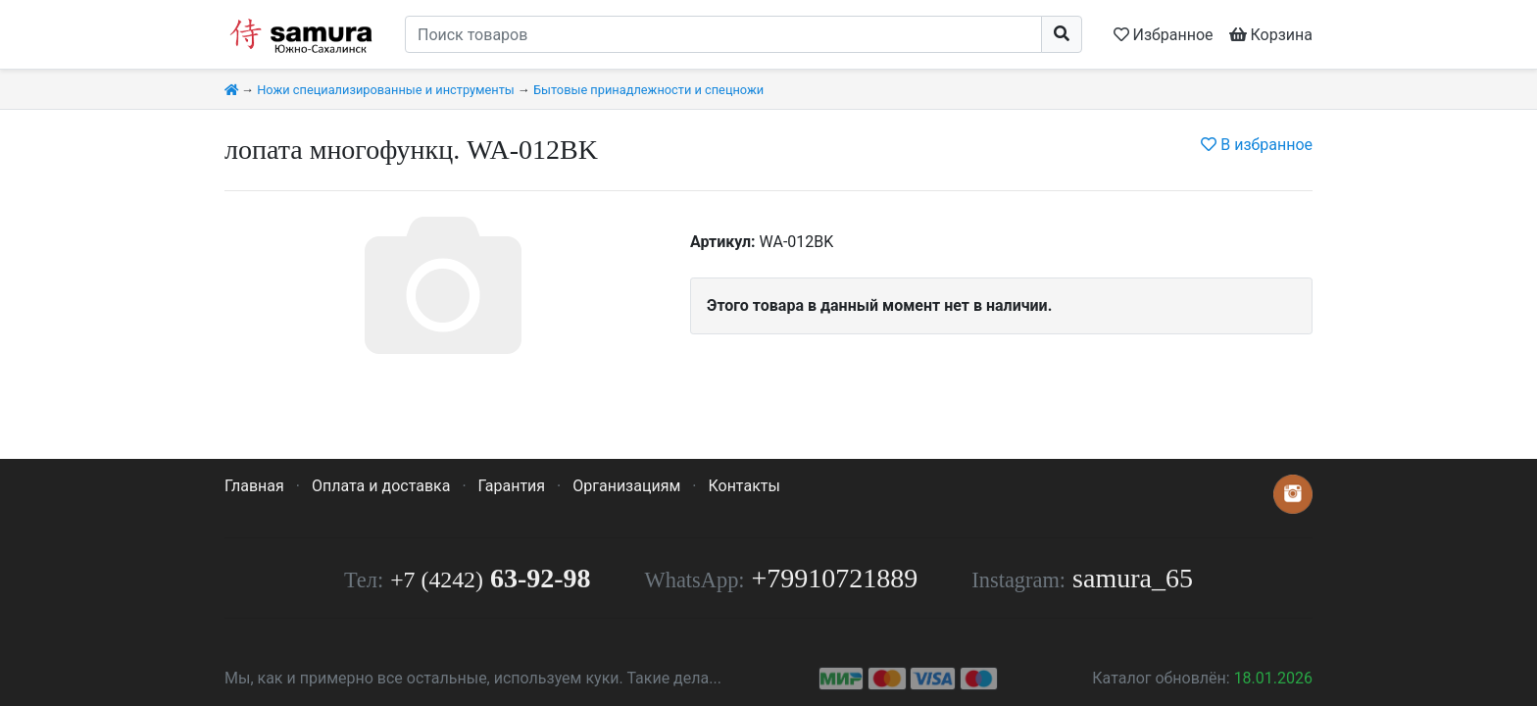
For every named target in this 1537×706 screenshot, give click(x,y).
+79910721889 (835, 578)
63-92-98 (490, 578)
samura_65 (1132, 578)
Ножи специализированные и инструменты (386, 89)
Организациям (626, 486)
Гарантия (512, 486)
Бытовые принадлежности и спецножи (648, 89)
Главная (254, 486)
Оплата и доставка (381, 486)
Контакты (743, 486)
